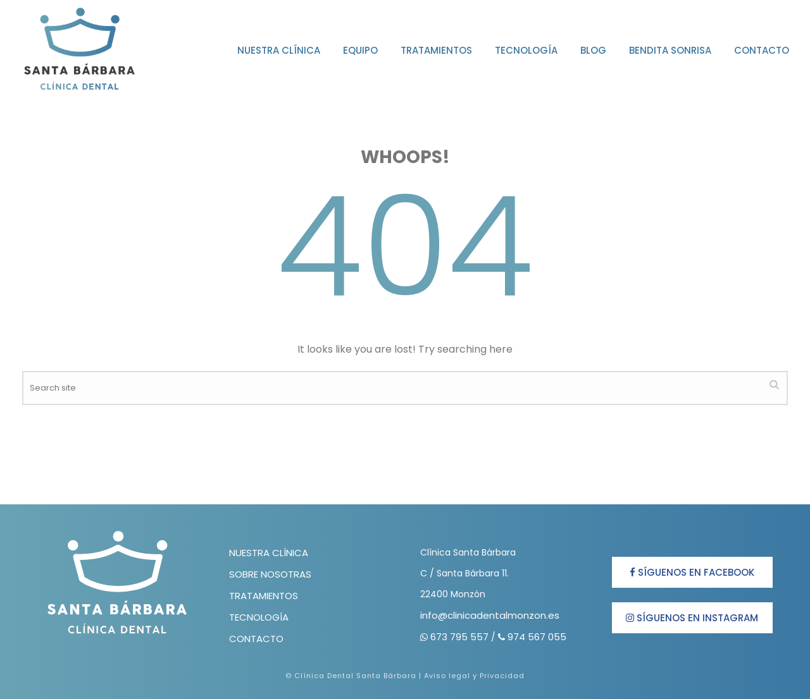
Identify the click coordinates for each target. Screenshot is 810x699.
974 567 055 (537, 636)
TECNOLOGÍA (259, 617)
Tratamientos (436, 50)
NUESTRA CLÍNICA (268, 552)
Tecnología (526, 50)
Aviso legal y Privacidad (474, 676)
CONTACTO (256, 638)
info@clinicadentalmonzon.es (489, 615)
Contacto (761, 50)
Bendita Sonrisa (670, 50)
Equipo (360, 50)
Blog (593, 50)
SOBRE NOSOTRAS (270, 574)
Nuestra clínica (278, 50)
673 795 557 (460, 636)
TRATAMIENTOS (263, 595)
